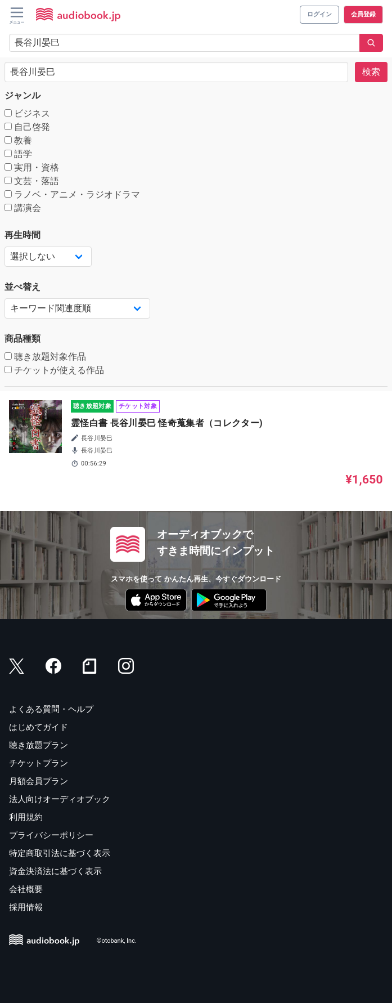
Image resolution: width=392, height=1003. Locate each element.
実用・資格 (31, 167)
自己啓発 (27, 127)
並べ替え (22, 286)
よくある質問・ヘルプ (51, 709)
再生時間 (22, 235)
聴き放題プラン (38, 745)
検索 (371, 71)
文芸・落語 (31, 181)
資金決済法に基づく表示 (55, 871)
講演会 (22, 208)
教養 (18, 140)
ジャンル (22, 95)
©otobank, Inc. (117, 941)
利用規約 (26, 817)
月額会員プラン (38, 781)
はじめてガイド (38, 727)
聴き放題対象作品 (45, 356)
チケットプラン (38, 763)
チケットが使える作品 (54, 370)
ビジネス (27, 113)
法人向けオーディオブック (59, 799)
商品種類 (22, 338)
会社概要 (26, 889)
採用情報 (26, 907)
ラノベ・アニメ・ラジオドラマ (72, 194)
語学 (18, 154)
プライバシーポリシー (51, 835)
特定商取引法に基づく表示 (59, 853)
